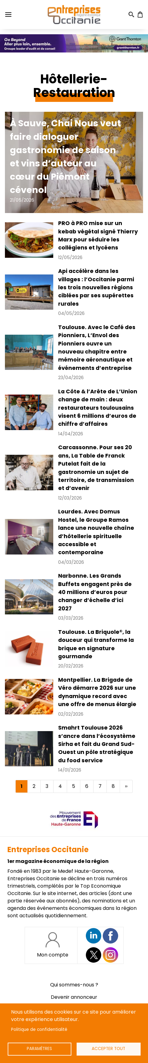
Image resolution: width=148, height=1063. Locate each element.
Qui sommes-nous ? (74, 984)
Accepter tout (108, 1049)
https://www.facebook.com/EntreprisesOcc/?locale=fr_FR (110, 936)
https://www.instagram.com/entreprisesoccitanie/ (110, 955)
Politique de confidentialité (39, 1029)
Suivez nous (93, 936)
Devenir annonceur (74, 997)
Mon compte (52, 954)
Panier (140, 14)
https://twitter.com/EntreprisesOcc (93, 955)
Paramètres (39, 1049)
